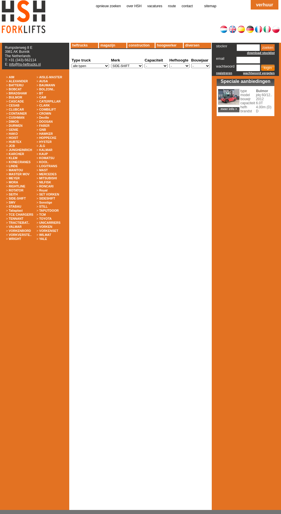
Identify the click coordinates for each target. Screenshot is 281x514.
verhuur (264, 4)
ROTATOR (16, 190)
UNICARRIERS (50, 222)
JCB (12, 146)
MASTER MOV (19, 174)
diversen (192, 45)
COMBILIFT (47, 109)
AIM (11, 77)
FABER (44, 125)
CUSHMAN (16, 117)
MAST (43, 170)
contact (187, 6)
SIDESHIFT (47, 198)
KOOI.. (44, 162)
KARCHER (16, 154)
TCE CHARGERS (21, 214)
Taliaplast (16, 210)
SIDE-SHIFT (17, 198)
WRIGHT (15, 239)
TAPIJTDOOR (49, 210)
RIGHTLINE (17, 186)
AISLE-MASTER (50, 77)
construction (139, 45)
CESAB (14, 105)
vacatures (154, 6)
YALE (43, 239)
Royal (43, 190)
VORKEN (46, 226)
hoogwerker (167, 45)
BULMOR (15, 97)
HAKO (13, 133)
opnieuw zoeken (108, 6)
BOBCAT (15, 89)
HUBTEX (15, 142)
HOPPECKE (48, 137)
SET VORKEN (49, 194)
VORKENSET (48, 230)
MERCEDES (48, 174)
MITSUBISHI (48, 178)
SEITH (13, 194)
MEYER (14, 178)
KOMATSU (47, 158)
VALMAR (15, 226)
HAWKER (46, 133)
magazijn (107, 45)
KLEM (13, 158)
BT (41, 93)
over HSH (134, 6)
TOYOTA (45, 218)
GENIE (13, 129)
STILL (43, 206)
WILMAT (45, 234)
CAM (42, 97)
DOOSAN (46, 121)
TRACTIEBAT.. (19, 222)
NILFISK (45, 182)
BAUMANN (47, 85)
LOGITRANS (48, 166)
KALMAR (46, 150)
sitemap (210, 6)
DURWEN (16, 125)
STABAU (15, 206)
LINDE (13, 166)
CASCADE (16, 101)
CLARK (44, 105)
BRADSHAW (18, 93)
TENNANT (16, 218)
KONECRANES (20, 162)
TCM (42, 214)
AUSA (43, 81)
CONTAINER (18, 113)
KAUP (43, 154)
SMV (12, 202)
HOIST (13, 137)
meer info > (228, 109)
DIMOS (14, 121)
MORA (13, 182)
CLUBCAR (16, 109)
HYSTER (45, 142)
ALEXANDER (18, 81)
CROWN (45, 113)
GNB (42, 129)
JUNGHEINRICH (20, 150)
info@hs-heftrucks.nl (25, 64)
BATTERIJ (16, 85)
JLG (42, 146)
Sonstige (45, 202)
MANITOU (16, 170)
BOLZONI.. (47, 89)
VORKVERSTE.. (20, 234)
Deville (44, 117)
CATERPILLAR (50, 101)
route (172, 6)
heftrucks (80, 45)
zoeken (267, 48)
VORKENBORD (20, 230)
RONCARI (46, 186)
